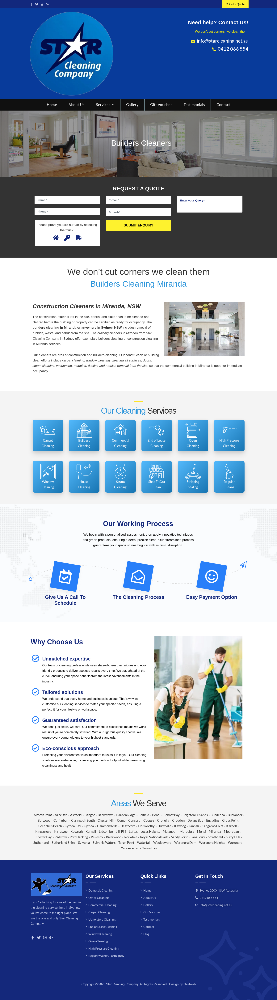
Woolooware (162, 843)
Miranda (215, 831)
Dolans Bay (195, 820)
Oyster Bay (44, 837)
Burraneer (235, 815)
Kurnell (91, 831)
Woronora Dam (185, 843)
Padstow (61, 837)
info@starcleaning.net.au (216, 905)
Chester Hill (106, 820)
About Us (76, 104)
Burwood (44, 820)
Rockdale (130, 837)
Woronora (235, 843)
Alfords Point (43, 815)
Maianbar (170, 831)
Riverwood (113, 837)
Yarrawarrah (130, 848)
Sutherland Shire (63, 843)
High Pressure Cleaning (103, 948)
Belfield (143, 815)
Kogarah (76, 831)
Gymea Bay (73, 826)
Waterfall (143, 843)
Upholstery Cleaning (101, 919)
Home (52, 104)
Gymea (89, 826)
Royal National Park (154, 837)
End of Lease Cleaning (102, 926)
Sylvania (84, 843)
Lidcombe (106, 831)
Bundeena (218, 815)
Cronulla (163, 820)
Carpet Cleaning (99, 912)
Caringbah (60, 820)
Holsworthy (146, 826)
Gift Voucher (161, 104)
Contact (223, 104)
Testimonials (194, 104)
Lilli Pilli (121, 831)
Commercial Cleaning (102, 905)
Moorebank (232, 831)
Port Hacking (79, 837)
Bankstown (105, 815)
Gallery (132, 104)
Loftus (133, 831)
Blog (146, 934)
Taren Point (126, 843)
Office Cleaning (98, 897)
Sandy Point (179, 837)
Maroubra (187, 831)
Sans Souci (198, 837)
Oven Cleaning (98, 941)
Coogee (148, 820)
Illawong (180, 826)
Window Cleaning (100, 934)
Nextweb (190, 984)
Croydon (178, 820)
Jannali (194, 826)
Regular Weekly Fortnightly (106, 955)
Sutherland (41, 843)
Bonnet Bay (171, 815)
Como (121, 820)
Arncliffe (61, 815)
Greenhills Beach (50, 826)
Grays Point (230, 820)
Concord (134, 820)
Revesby (97, 837)
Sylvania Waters (104, 843)
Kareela (231, 826)
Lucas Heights (150, 831)
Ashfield (76, 815)
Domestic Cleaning (100, 890)
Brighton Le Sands (195, 815)
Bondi (156, 815)
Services (105, 104)
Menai (201, 831)
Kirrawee (61, 831)
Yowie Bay (149, 848)
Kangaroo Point (212, 826)
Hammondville (107, 826)
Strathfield (215, 837)
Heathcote (127, 826)
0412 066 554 (209, 897)
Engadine (212, 820)
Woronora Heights (212, 843)
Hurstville (164, 826)
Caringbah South (83, 820)
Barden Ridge (126, 815)
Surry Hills (233, 837)
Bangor (90, 815)
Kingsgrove (43, 831)
